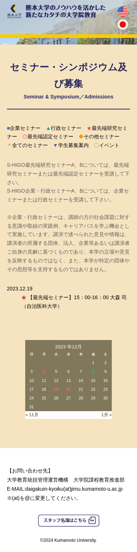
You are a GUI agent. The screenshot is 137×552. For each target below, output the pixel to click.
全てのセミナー (27, 145)
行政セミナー (63, 128)
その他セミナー (99, 136)
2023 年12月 (68, 347)
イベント (106, 145)
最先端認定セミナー (47, 136)
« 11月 (31, 414)
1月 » (106, 414)
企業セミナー (24, 128)
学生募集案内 (71, 145)
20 (68, 389)
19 (56, 389)
